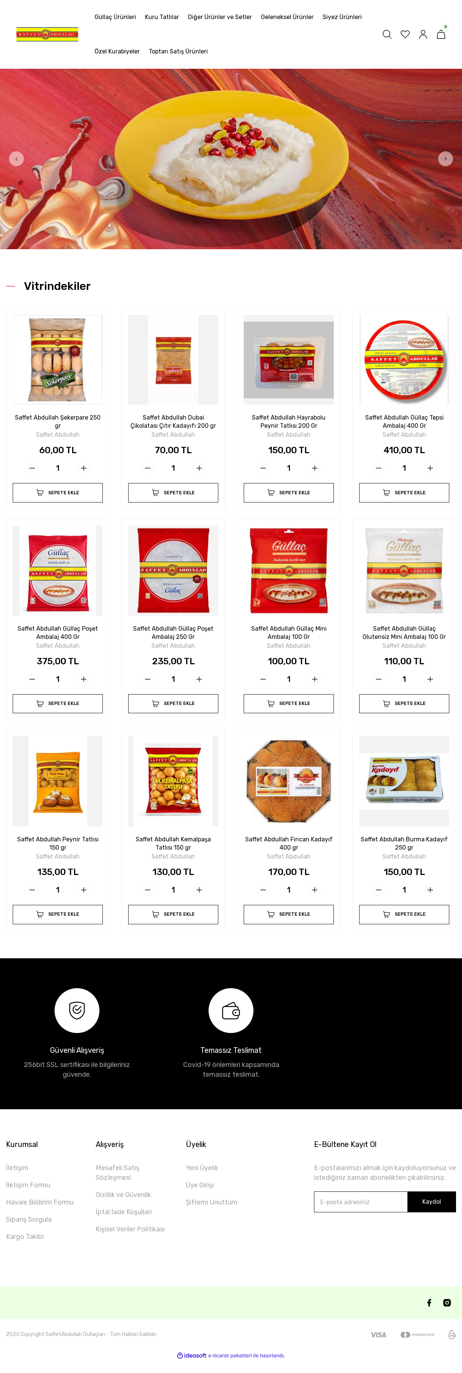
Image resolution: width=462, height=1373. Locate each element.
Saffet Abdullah (58, 432)
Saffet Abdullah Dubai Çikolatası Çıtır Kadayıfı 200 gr (173, 420)
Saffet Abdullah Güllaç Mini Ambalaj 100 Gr (289, 634)
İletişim (17, 1180)
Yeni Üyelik (202, 1180)
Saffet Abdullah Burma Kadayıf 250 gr (404, 849)
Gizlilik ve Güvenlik (123, 1207)
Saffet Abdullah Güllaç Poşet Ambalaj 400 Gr (58, 634)
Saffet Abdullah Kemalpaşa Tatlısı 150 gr (173, 849)
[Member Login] (423, 34)
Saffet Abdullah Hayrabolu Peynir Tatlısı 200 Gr (289, 419)
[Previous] (16, 158)
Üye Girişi (200, 1197)
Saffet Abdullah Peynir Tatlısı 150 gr (58, 849)
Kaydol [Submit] (431, 1214)
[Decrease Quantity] (32, 466)
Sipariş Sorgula (29, 1232)
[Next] (445, 158)
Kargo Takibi (25, 1249)
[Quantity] (58, 466)
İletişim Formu (28, 1197)
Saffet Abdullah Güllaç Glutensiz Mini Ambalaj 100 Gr (404, 634)
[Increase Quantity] (84, 466)
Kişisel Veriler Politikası (130, 1241)
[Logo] (47, 34)
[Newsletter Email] (385, 1214)
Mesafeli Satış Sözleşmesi (117, 1185)
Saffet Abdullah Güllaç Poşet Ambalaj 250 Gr (173, 634)
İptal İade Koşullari (124, 1224)
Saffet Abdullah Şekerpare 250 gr (58, 419)
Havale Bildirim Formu (40, 1214)
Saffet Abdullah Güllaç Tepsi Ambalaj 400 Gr (404, 419)
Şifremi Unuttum (211, 1214)
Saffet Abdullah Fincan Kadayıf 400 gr (289, 849)
